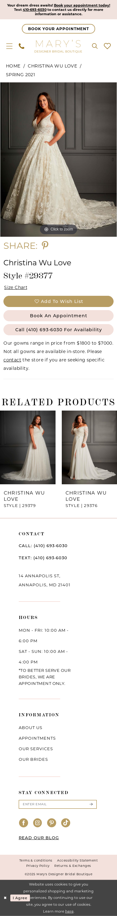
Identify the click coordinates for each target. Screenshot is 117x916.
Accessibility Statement (77, 860)
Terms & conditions (35, 860)
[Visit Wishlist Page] (107, 46)
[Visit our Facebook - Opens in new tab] (24, 823)
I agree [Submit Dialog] (20, 898)
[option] (58, 159)
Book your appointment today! (82, 5)
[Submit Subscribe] (91, 804)
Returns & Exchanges (72, 866)
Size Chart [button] (15, 287)
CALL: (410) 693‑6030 (43, 545)
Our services (36, 748)
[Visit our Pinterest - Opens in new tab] (52, 823)
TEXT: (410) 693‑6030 (43, 557)
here (69, 911)
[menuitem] (9, 46)
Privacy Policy (38, 866)
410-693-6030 (34, 9)
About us (30, 727)
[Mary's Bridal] (58, 46)
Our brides (33, 759)
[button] (9, 46)
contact (12, 360)
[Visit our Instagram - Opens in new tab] (38, 823)
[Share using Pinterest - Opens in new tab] (45, 245)
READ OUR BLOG (39, 837)
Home (13, 66)
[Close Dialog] (5, 898)
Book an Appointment (58, 316)
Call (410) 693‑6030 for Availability (58, 329)
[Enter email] (58, 804)
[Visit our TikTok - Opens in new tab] (66, 823)
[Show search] (95, 46)
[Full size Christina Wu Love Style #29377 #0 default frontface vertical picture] (58, 159)
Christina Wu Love (52, 66)
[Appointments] (58, 29)
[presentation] (28, 447)
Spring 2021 (20, 74)
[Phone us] (21, 46)
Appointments (37, 738)
